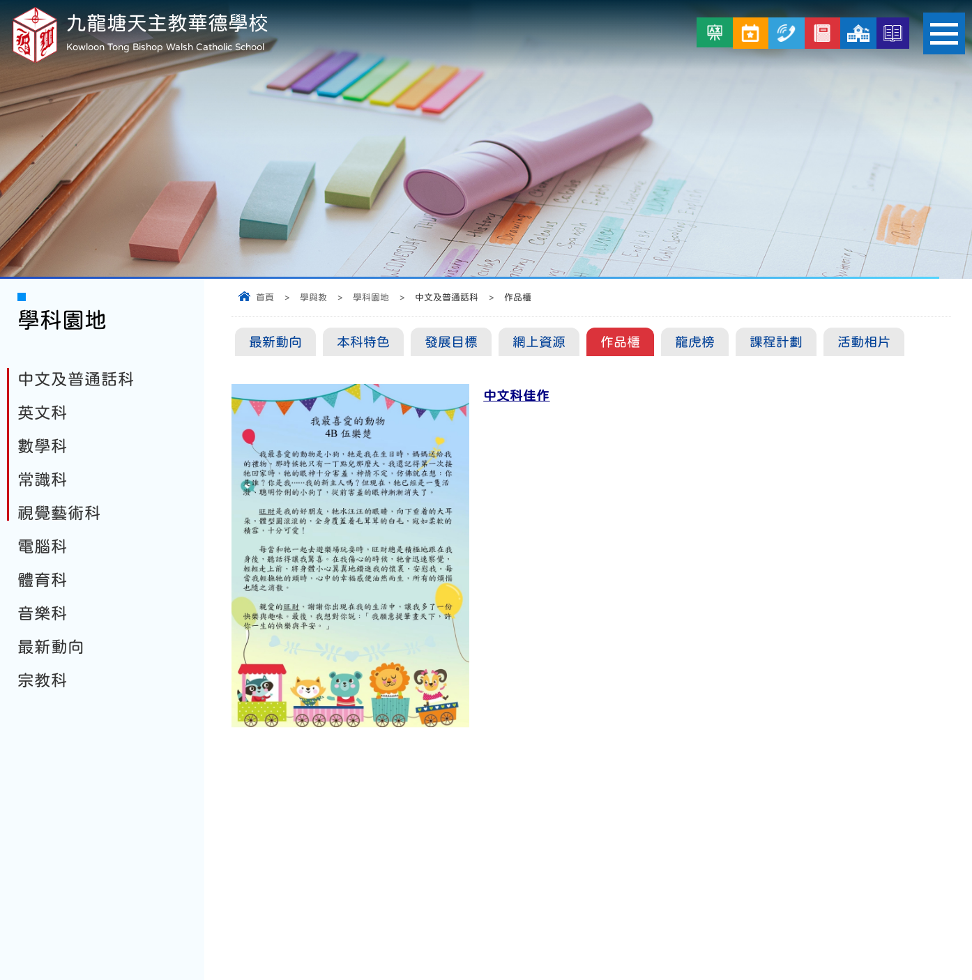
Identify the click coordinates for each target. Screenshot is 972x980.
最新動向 (275, 342)
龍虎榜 (695, 342)
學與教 (313, 297)
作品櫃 (620, 342)
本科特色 (363, 342)
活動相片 (863, 342)
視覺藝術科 (59, 513)
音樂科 (42, 613)
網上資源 (538, 342)
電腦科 (42, 546)
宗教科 (42, 680)
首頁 (265, 297)
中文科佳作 (516, 395)
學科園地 (371, 297)
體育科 (42, 580)
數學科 (42, 446)
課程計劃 (776, 342)
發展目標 (451, 342)
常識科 (42, 479)
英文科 (42, 412)
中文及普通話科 (76, 379)
